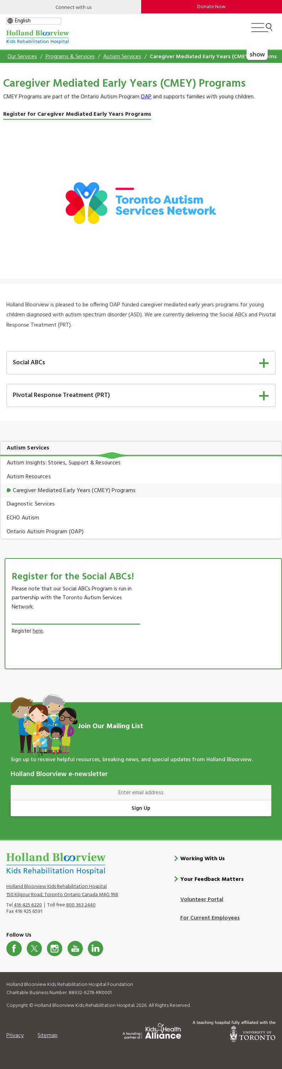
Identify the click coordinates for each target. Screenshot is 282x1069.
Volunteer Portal (201, 899)
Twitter (34, 948)
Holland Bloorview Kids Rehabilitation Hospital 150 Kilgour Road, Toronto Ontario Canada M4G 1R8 (62, 891)
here (38, 631)
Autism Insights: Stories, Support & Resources (64, 463)
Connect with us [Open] (73, 8)
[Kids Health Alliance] (152, 1029)
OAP (146, 97)
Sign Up (141, 808)
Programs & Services (70, 56)
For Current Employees (210, 917)
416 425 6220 (28, 905)
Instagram (54, 948)
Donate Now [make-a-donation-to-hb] (211, 7)
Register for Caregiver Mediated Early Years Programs (77, 114)
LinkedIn (95, 948)
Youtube (75, 948)
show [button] (257, 54)
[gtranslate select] (33, 20)
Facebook (14, 948)
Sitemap (48, 1035)
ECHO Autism (23, 518)
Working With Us (202, 858)
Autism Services (122, 56)
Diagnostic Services (31, 504)
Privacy (15, 1035)
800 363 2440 (81, 905)
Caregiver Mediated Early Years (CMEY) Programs (74, 490)
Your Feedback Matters (212, 879)
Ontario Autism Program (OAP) (45, 531)
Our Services (22, 56)
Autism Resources (29, 476)
